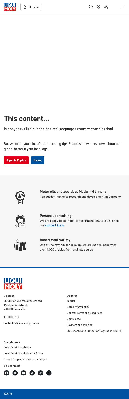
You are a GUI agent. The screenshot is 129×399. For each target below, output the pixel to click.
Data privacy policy (78, 307)
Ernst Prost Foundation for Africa (23, 353)
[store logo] (10, 7)
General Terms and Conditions (84, 313)
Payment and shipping (80, 325)
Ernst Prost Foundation (17, 347)
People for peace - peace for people (25, 359)
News (38, 160)
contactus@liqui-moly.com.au (21, 323)
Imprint (71, 301)
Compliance (74, 319)
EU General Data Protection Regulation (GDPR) (94, 331)
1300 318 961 (11, 317)
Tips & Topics (16, 160)
